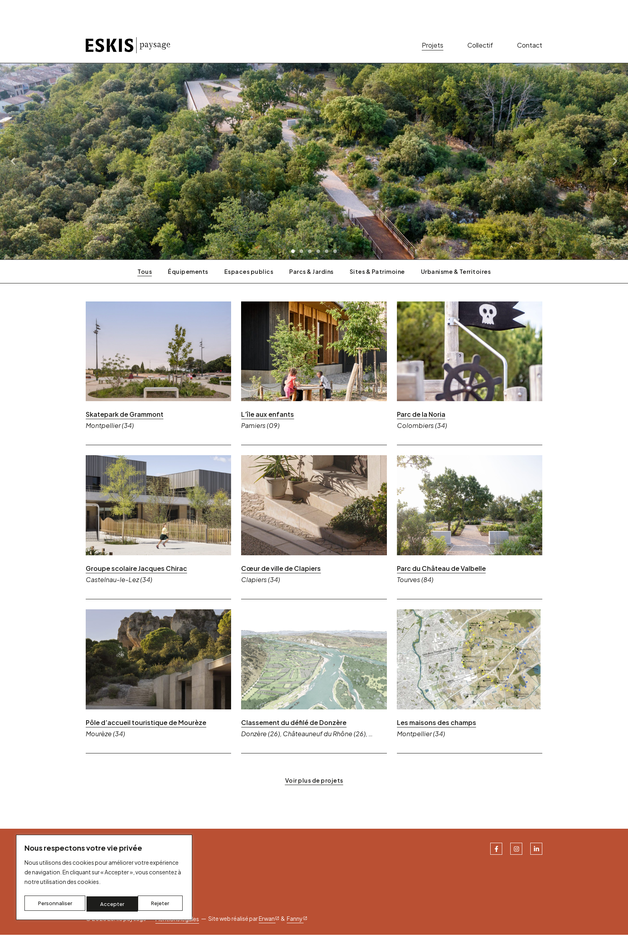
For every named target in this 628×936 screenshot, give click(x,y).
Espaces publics (249, 272)
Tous (144, 272)
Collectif (480, 46)
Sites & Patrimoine (377, 272)
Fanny (297, 919)
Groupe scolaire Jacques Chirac (136, 570)
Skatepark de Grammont (124, 416)
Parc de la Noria (421, 416)
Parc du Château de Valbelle (441, 570)
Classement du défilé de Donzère (293, 723)
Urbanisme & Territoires (456, 272)
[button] (293, 252)
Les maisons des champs (436, 723)
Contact (529, 46)
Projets (432, 46)
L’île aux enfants (267, 416)
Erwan (269, 919)
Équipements (188, 272)
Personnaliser (54, 904)
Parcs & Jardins (311, 272)
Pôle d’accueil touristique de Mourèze (146, 723)
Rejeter (109, 904)
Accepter (159, 904)
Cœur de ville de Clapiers (281, 570)
